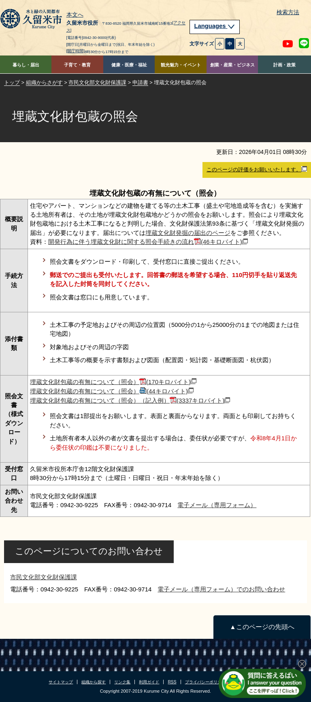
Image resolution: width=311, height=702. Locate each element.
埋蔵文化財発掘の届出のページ (187, 232)
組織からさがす (44, 82)
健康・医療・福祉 (129, 64)
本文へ (74, 15)
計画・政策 (284, 64)
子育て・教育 (77, 64)
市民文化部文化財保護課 (97, 82)
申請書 (140, 82)
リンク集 (122, 682)
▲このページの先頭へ (262, 626)
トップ (12, 82)
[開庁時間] (75, 51)
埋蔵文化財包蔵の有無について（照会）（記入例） (130, 400)
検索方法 (288, 12)
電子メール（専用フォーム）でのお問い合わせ (221, 589)
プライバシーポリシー (205, 682)
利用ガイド (149, 682)
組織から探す (93, 682)
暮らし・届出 (26, 64)
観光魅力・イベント (181, 64)
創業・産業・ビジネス (232, 64)
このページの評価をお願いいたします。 (257, 169)
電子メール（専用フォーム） (216, 504)
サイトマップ (61, 682)
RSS (172, 682)
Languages (214, 26)
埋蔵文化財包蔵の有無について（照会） (113, 381)
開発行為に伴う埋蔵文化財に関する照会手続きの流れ (148, 241)
